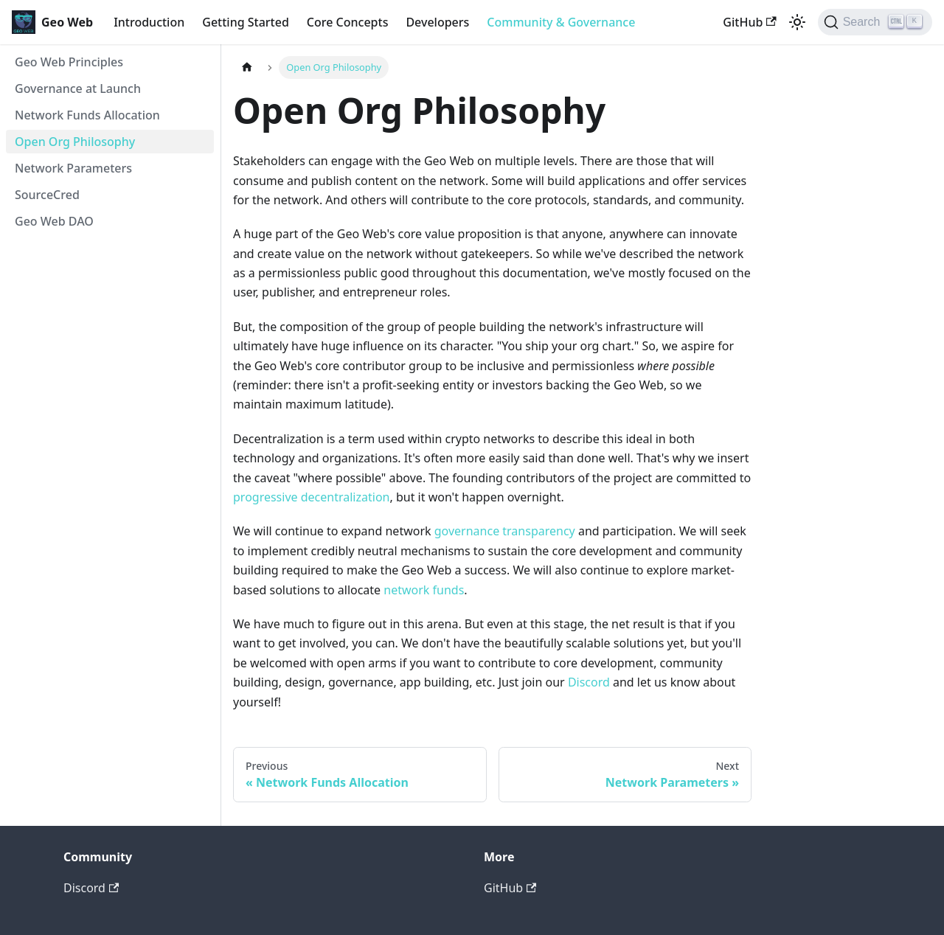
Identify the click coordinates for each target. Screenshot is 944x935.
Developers (437, 22)
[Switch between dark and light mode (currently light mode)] (797, 22)
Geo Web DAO (54, 221)
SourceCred (47, 195)
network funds (424, 590)
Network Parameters (73, 168)
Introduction (149, 22)
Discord (589, 682)
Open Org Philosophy (75, 141)
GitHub (749, 22)
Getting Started (245, 22)
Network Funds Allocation (87, 115)
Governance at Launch (78, 88)
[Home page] (247, 67)
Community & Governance (561, 22)
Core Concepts (348, 22)
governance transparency (504, 531)
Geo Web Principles (69, 62)
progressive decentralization (311, 497)
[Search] (875, 22)
